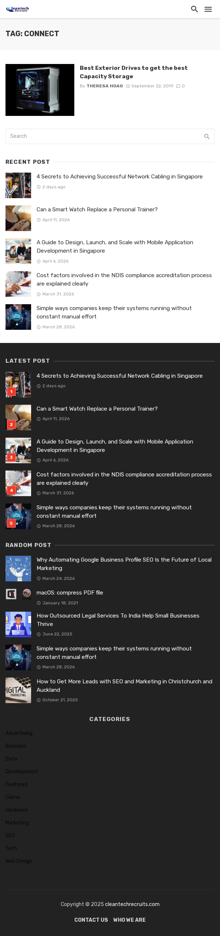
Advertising (19, 733)
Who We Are (129, 920)
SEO (10, 836)
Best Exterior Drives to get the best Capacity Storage (134, 71)
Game (12, 797)
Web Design (18, 861)
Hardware (16, 810)
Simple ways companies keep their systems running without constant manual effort (114, 312)
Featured (16, 784)
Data (11, 759)
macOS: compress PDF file (70, 592)
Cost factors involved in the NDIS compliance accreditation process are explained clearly (124, 279)
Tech (11, 848)
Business (15, 746)
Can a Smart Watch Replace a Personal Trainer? (97, 209)
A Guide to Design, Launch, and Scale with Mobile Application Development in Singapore (115, 246)
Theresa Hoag (104, 85)
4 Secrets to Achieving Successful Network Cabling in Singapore (120, 176)
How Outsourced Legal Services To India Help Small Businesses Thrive (118, 619)
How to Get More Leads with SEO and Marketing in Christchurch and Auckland (124, 685)
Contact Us (91, 920)
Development (21, 772)
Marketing (17, 823)
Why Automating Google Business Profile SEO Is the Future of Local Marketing (124, 563)
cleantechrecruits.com (132, 904)
